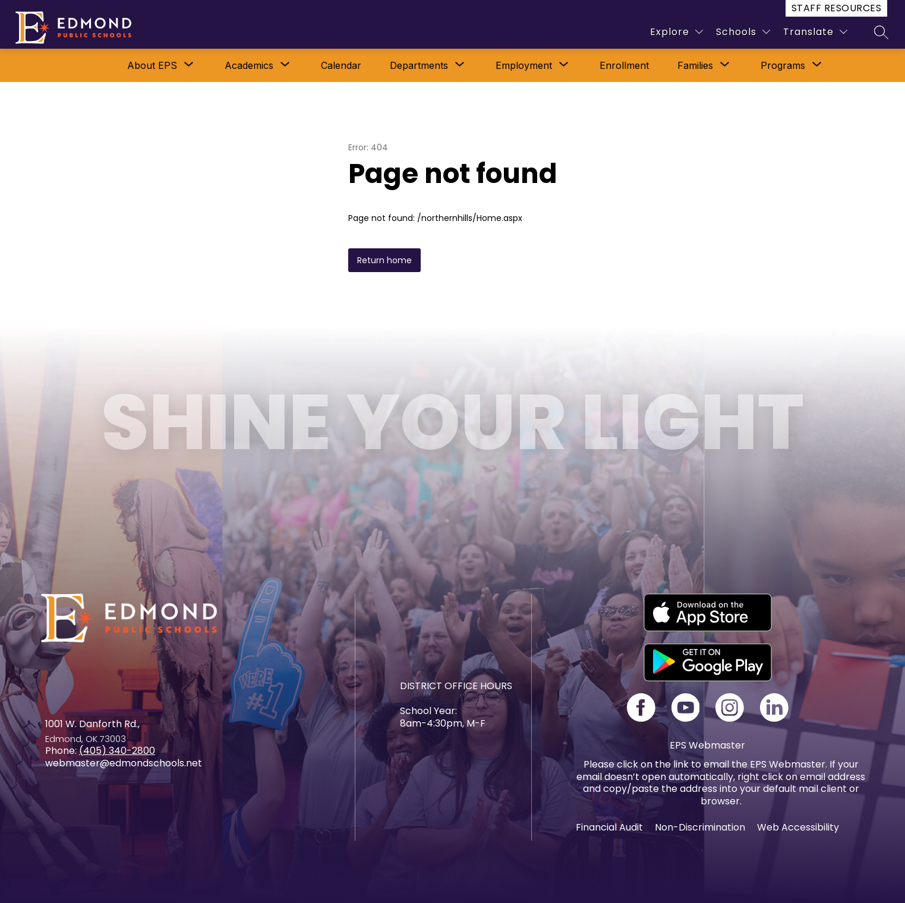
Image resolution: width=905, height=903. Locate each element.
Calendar (341, 65)
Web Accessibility (798, 827)
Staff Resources (836, 8)
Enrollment (624, 65)
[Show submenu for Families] (695, 65)
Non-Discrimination (700, 827)
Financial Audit (609, 827)
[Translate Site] (815, 31)
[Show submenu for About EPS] (152, 65)
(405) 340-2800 (117, 750)
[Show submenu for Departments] (419, 65)
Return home (384, 260)
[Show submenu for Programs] (783, 65)
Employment (524, 65)
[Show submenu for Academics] (249, 65)
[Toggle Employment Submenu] (564, 65)
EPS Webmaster (707, 745)
